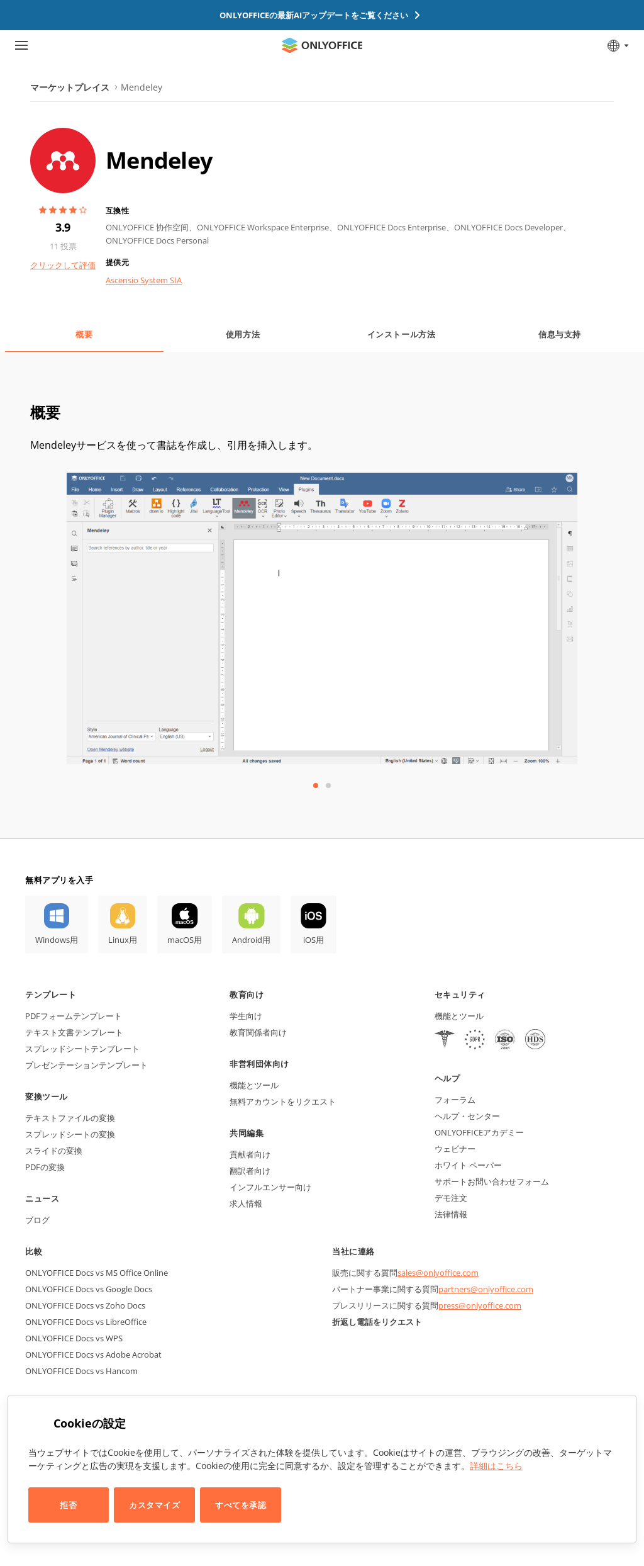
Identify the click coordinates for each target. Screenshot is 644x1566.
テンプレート (50, 994)
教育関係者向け (258, 1032)
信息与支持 (559, 334)
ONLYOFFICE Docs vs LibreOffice (86, 1321)
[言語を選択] (617, 45)
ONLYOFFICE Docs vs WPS (74, 1338)
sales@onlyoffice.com (438, 1272)
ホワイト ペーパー (468, 1165)
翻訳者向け (250, 1170)
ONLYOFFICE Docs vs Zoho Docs (85, 1305)
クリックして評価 (63, 265)
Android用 (251, 939)
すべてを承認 (240, 1505)
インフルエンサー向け (270, 1187)
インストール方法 (401, 334)
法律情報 (451, 1214)
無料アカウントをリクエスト (283, 1101)
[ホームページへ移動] (322, 45)
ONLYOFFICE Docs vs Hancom (81, 1371)
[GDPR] (475, 1040)
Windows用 (56, 939)
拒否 (68, 1505)
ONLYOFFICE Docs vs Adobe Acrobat (93, 1354)
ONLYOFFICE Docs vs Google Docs (88, 1289)
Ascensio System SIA (144, 280)
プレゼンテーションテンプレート (86, 1065)
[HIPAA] (445, 1040)
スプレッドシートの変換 (70, 1134)
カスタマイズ (154, 1505)
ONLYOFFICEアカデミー (479, 1132)
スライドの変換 (53, 1150)
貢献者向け (250, 1154)
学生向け (246, 1016)
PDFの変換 (45, 1167)
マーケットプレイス (69, 87)
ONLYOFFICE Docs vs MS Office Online (96, 1272)
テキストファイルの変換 (70, 1118)
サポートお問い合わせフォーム (492, 1181)
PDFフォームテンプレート (73, 1016)
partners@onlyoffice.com (485, 1289)
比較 (33, 1251)
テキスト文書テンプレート (74, 1032)
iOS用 (313, 939)
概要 (83, 334)
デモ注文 (451, 1197)
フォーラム (455, 1099)
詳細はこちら (496, 1466)
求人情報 (246, 1203)
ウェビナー (455, 1148)
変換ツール (46, 1096)
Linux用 (122, 939)
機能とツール (254, 1085)
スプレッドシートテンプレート (82, 1048)
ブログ (37, 1219)
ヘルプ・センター (467, 1116)
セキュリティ (460, 994)
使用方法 (243, 334)
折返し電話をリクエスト (377, 1321)
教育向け (247, 994)
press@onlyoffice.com (479, 1305)
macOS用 (184, 939)
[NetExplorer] (505, 1040)
